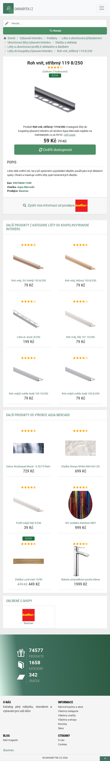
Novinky (62, 724)
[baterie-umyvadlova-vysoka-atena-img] (80, 561)
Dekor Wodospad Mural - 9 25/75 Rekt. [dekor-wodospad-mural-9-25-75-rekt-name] (28, 466)
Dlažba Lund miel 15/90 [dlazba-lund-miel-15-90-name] (28, 579)
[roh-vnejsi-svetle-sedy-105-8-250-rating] (80, 358)
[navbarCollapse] (101, 8)
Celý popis (70, 134)
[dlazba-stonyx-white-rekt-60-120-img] (80, 448)
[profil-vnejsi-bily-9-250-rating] (28, 487)
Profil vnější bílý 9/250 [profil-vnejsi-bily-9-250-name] (28, 522)
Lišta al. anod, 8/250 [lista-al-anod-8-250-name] (28, 337)
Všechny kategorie (68, 711)
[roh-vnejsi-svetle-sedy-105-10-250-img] (28, 375)
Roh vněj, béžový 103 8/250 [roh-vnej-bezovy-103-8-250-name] (80, 280)
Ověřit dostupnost (55, 149)
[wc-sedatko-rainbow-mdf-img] (80, 504)
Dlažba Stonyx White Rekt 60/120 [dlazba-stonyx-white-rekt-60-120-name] (80, 466)
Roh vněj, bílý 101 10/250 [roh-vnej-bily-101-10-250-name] (80, 337)
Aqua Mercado (25, 187)
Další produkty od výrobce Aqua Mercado (38, 415)
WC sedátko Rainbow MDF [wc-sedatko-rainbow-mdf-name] (80, 522)
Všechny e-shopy (67, 719)
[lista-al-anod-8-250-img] (28, 318)
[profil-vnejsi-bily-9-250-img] (28, 504)
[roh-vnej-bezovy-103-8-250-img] (80, 262)
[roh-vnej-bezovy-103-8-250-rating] (80, 245)
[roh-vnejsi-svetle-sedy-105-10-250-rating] (28, 358)
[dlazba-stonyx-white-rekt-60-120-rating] (80, 431)
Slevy (61, 728)
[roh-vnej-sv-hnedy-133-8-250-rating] (28, 245)
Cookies (62, 744)
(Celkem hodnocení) (55, 71)
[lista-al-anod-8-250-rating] (28, 302)
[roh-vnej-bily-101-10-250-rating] (80, 302)
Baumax (24, 190)
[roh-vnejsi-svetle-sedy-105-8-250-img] (80, 375)
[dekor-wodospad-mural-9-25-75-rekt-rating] (28, 431)
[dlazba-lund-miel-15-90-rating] (28, 544)
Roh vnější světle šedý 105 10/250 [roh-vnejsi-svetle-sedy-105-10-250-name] (28, 393)
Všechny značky (67, 715)
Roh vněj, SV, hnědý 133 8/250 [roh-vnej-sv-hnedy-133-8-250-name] (28, 280)
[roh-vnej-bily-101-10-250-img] (80, 318)
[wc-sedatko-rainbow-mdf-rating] (80, 487)
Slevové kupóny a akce (70, 706)
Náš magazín (10, 740)
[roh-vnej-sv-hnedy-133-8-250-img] (28, 262)
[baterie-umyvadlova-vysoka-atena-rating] (80, 544)
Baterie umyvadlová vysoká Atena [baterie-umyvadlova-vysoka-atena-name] (80, 579)
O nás (61, 740)
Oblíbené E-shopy (19, 601)
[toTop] (105, 758)
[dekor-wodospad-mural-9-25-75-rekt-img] (28, 448)
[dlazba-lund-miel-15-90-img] (28, 561)
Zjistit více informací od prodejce (55, 206)
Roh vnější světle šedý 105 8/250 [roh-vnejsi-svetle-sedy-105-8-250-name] (80, 393)
